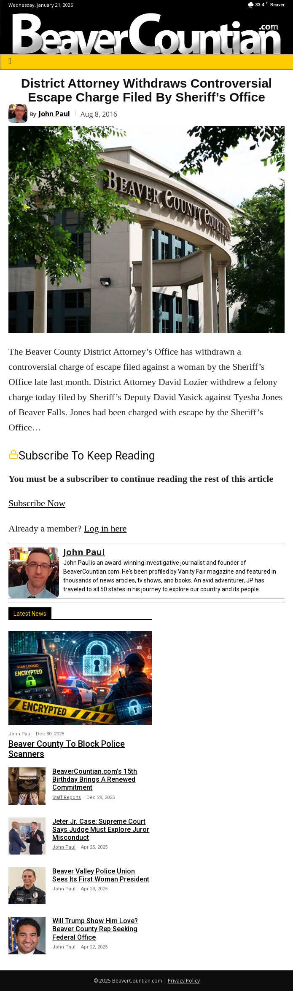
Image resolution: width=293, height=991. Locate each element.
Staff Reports (66, 797)
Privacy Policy (184, 980)
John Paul (54, 113)
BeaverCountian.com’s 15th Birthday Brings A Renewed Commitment (94, 779)
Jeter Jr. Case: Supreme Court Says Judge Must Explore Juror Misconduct (100, 829)
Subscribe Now (36, 503)
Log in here (105, 528)
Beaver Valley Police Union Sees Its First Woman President (100, 875)
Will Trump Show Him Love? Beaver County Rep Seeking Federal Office (95, 929)
